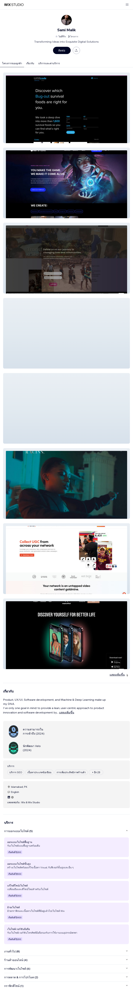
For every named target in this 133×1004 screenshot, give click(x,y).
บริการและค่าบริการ (49, 63)
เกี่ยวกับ (30, 63)
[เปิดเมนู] (127, 4)
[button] (66, 108)
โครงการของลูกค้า (12, 63)
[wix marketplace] (14, 5)
